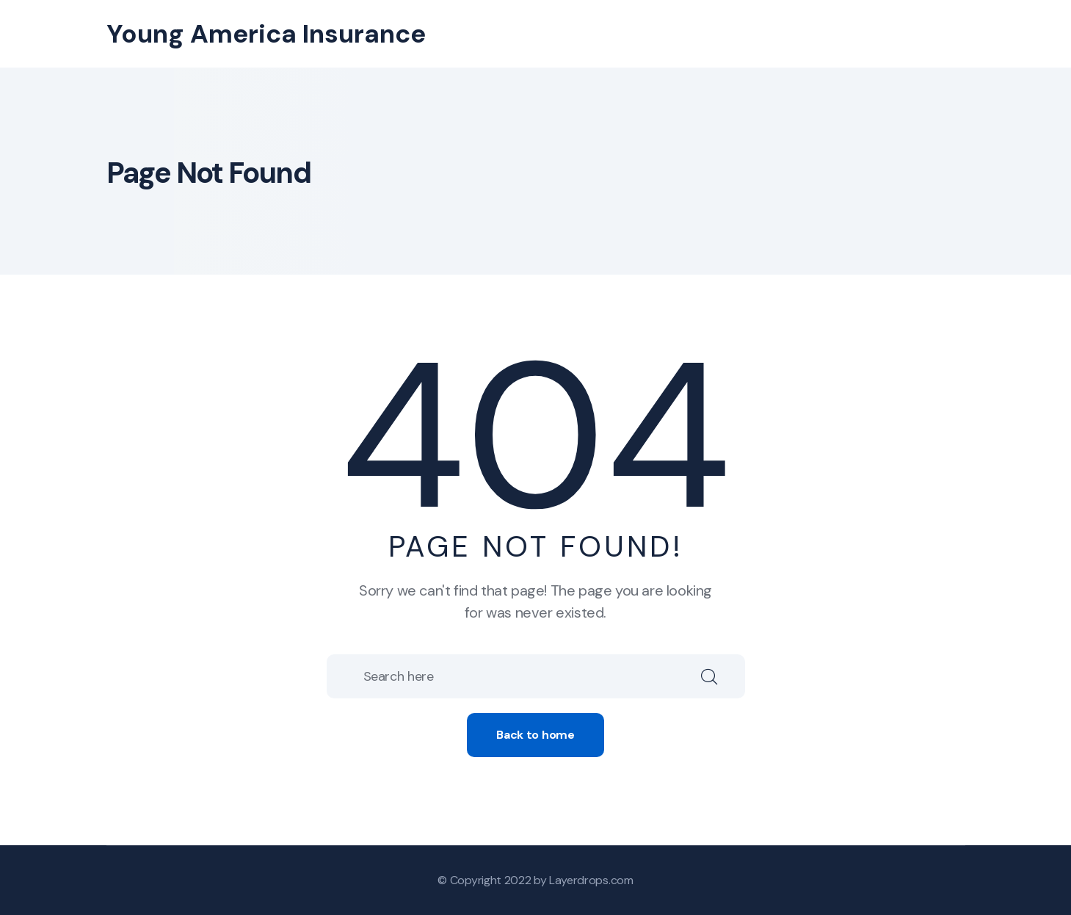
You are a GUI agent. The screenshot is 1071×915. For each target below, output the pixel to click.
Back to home (535, 734)
